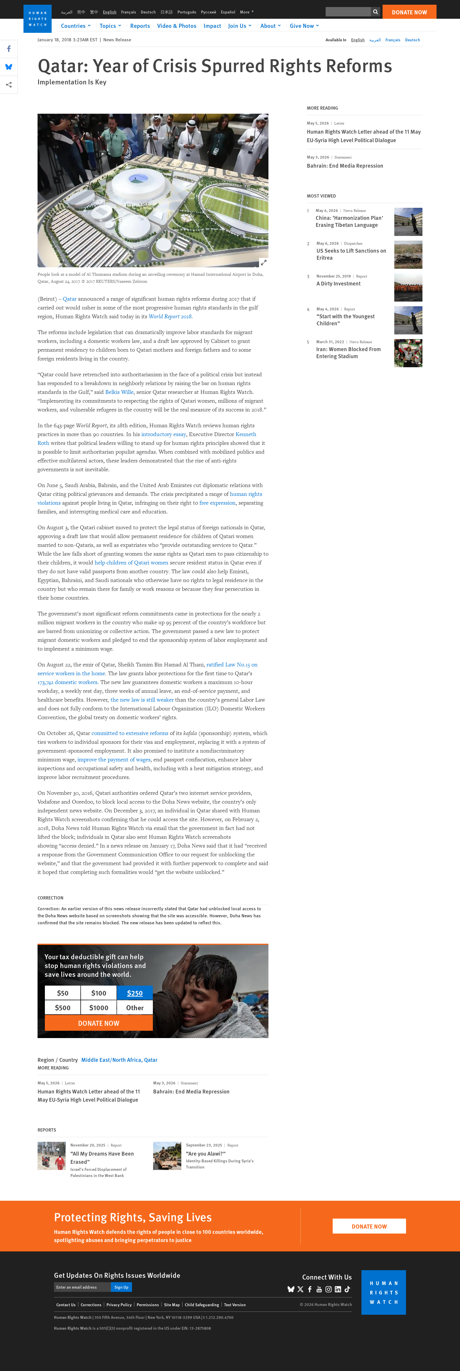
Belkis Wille (119, 392)
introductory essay (163, 434)
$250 (135, 993)
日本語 (166, 12)
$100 (98, 993)
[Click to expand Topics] (111, 25)
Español (228, 12)
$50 (63, 993)
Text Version (235, 1304)
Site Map (172, 1304)
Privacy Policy (119, 1304)
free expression (217, 502)
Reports (140, 25)
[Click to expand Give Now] (305, 25)
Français (128, 12)
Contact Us (66, 1304)
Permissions (148, 1304)
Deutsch (148, 12)
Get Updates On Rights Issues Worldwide (117, 1275)
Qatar (70, 298)
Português (186, 12)
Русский (208, 12)
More (248, 12)
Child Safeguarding (202, 1304)
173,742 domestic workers (67, 682)
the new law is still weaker (142, 699)
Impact (212, 25)
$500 (63, 1007)
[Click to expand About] (272, 25)
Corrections (91, 1304)
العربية (66, 12)
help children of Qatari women (131, 562)
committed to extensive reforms (130, 733)
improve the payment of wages (113, 759)
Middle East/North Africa (111, 1060)
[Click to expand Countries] (77, 25)
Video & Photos (177, 25)
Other (135, 1007)
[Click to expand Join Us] (240, 25)
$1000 (99, 1007)
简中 (81, 12)
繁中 (94, 12)
